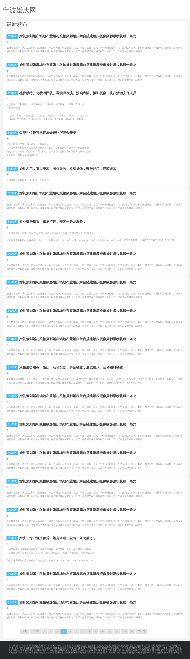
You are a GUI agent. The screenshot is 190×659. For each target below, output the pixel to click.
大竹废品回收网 (93, 648)
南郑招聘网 (122, 652)
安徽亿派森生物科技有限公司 (38, 648)
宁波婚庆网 (37, 645)
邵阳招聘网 (154, 650)
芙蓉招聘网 (157, 652)
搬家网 (93, 645)
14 (132, 631)
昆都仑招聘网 (136, 645)
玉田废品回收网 (132, 648)
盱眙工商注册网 (61, 648)
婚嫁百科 (124, 645)
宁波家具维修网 (85, 650)
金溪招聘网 (146, 652)
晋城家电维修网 (62, 652)
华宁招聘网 (143, 650)
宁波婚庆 (13, 36)
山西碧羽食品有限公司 (112, 648)
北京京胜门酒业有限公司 (152, 648)
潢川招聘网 (111, 652)
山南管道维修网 (46, 652)
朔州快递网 (71, 650)
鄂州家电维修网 (97, 652)
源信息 (100, 645)
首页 (24, 631)
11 (110, 631)
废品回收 (85, 645)
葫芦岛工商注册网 (29, 652)
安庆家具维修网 (113, 650)
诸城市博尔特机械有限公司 (35, 650)
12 (117, 631)
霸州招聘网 (161, 645)
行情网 (107, 645)
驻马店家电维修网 (173, 652)
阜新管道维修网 (169, 650)
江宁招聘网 (149, 645)
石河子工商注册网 (80, 652)
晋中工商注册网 (77, 648)
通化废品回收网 (57, 650)
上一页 (35, 631)
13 (124, 631)
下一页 (141, 631)
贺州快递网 (99, 650)
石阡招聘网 (134, 652)
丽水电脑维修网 (129, 650)
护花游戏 (116, 645)
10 (102, 631)
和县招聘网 (17, 648)
